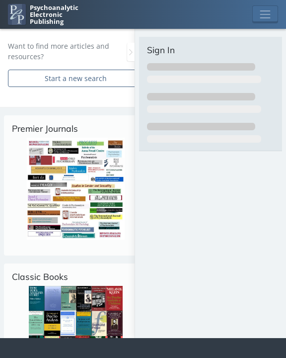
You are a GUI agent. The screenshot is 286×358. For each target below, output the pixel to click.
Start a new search (76, 78)
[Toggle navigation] (265, 14)
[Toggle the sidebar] (131, 52)
